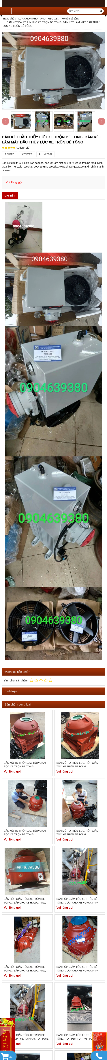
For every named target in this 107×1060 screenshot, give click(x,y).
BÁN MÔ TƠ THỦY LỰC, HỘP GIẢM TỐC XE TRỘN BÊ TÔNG (25, 764)
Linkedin (45, 154)
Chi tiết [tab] (10, 195)
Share (9, 154)
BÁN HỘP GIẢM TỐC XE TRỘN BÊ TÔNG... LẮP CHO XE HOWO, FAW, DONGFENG (25, 902)
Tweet (27, 154)
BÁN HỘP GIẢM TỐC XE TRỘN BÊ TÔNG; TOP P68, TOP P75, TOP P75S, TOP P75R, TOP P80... (26, 945)
